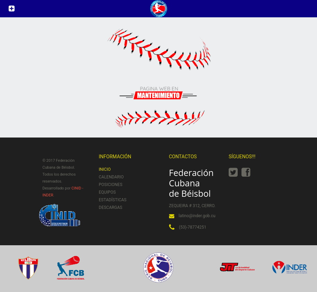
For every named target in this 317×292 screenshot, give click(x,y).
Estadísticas (112, 199)
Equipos (107, 192)
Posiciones (110, 184)
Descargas (110, 207)
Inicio (105, 169)
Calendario (111, 177)
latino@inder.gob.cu (197, 215)
